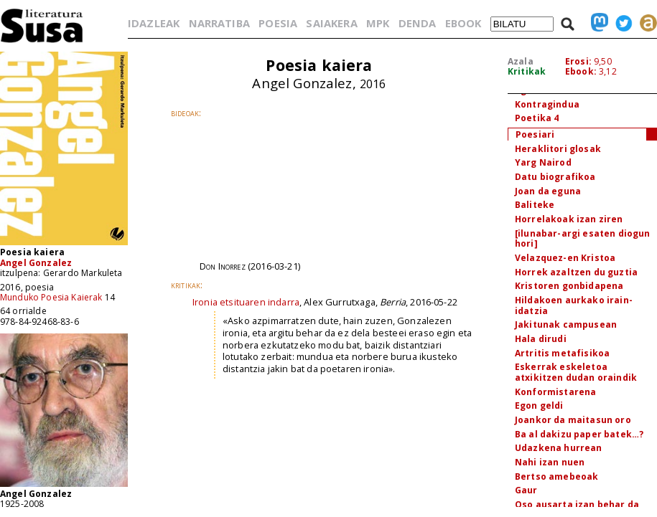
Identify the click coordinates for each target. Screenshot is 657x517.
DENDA (418, 23)
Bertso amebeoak (556, 476)
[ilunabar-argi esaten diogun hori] (582, 238)
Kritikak (527, 71)
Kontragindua (547, 104)
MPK (377, 23)
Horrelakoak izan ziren (569, 219)
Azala (520, 61)
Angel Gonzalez (36, 263)
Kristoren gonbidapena (569, 286)
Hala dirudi (541, 339)
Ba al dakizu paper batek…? (579, 434)
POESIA (277, 23)
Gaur (526, 490)
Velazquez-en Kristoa (565, 258)
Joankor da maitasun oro (573, 420)
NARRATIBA (219, 23)
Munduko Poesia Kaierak (51, 297)
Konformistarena (555, 392)
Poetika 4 (537, 118)
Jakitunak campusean (566, 324)
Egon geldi (539, 405)
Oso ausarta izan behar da (577, 504)
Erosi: (578, 61)
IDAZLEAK (154, 23)
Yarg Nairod (543, 162)
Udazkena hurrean (558, 448)
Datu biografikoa (555, 177)
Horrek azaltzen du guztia (576, 272)
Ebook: (581, 71)
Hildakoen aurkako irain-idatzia (574, 305)
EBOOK (463, 23)
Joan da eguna (548, 191)
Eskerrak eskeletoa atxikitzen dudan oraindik (576, 372)
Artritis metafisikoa (562, 353)
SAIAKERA (331, 23)
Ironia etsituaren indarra (245, 301)
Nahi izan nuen (549, 462)
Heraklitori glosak (558, 149)
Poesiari (535, 134)
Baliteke (534, 205)
